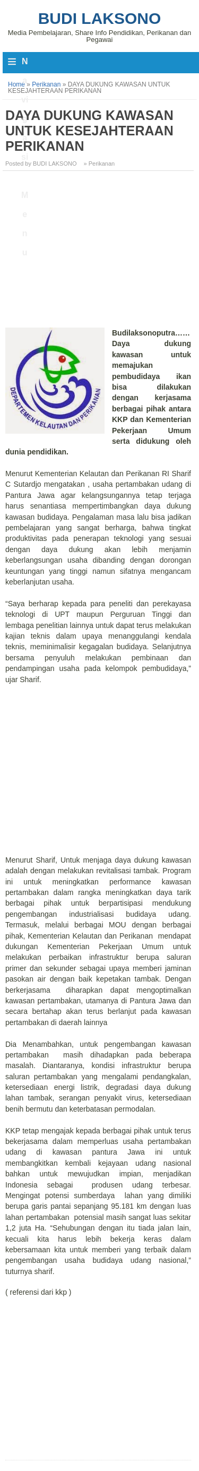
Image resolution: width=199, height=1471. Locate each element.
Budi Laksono (99, 18)
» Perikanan (99, 163)
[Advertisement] (99, 253)
